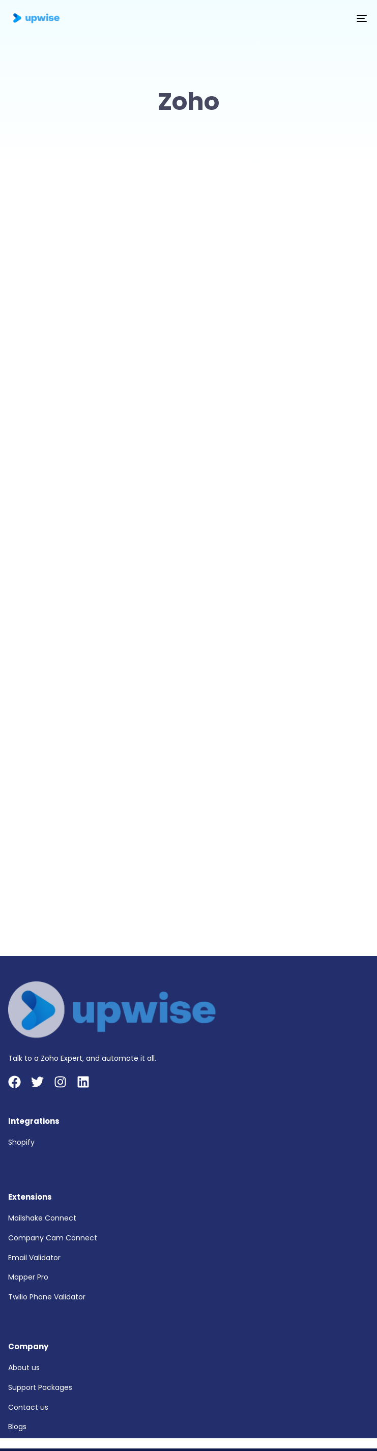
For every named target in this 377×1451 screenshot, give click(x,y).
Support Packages (40, 1387)
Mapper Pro (28, 1277)
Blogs (17, 1426)
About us (24, 1367)
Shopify (21, 1142)
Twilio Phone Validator (46, 1297)
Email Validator (34, 1258)
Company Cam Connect (52, 1238)
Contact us (28, 1407)
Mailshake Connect (42, 1218)
